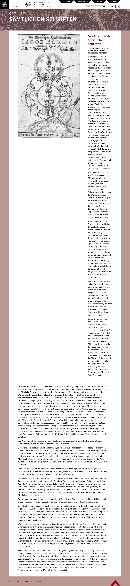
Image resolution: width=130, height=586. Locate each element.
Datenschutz (39, 581)
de (112, 6)
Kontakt (99, 1)
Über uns (66, 1)
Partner (113, 1)
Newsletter (83, 1)
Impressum (29, 581)
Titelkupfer (19, 13)
